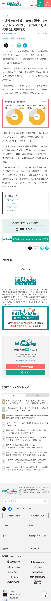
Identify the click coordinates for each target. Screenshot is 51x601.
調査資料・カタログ (37, 537)
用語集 (6, 549)
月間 (37, 395)
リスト (12, 45)
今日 (14, 395)
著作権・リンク (15, 595)
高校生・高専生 (21, 38)
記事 (32, 525)
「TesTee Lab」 (12, 207)
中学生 (12, 38)
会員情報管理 (14, 598)
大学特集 (34, 549)
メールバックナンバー (25, 360)
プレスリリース (12, 200)
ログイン (25, 372)
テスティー (11, 203)
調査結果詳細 (11, 210)
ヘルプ (12, 591)
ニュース (7, 525)
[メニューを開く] (3, 3)
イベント (7, 536)
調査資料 (5, 38)
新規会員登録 (25, 366)
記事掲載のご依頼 (13, 516)
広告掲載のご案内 (37, 516)
